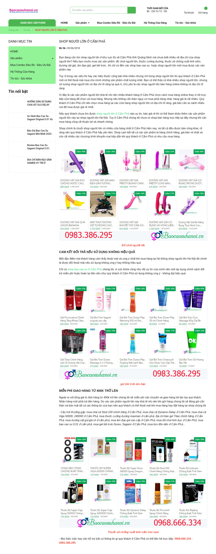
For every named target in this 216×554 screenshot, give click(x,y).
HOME (64, 22)
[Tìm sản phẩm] (103, 10)
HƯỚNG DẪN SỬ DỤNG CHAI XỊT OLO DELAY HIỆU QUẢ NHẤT (39, 105)
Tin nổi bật (18, 91)
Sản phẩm (81, 22)
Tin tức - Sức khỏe (185, 22)
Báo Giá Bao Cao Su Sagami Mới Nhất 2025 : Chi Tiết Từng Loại (40, 134)
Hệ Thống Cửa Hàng (155, 22)
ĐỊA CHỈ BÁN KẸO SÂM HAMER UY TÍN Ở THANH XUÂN (39, 163)
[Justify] (131, 10)
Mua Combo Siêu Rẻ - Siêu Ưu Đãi (116, 22)
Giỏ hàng (203, 10)
